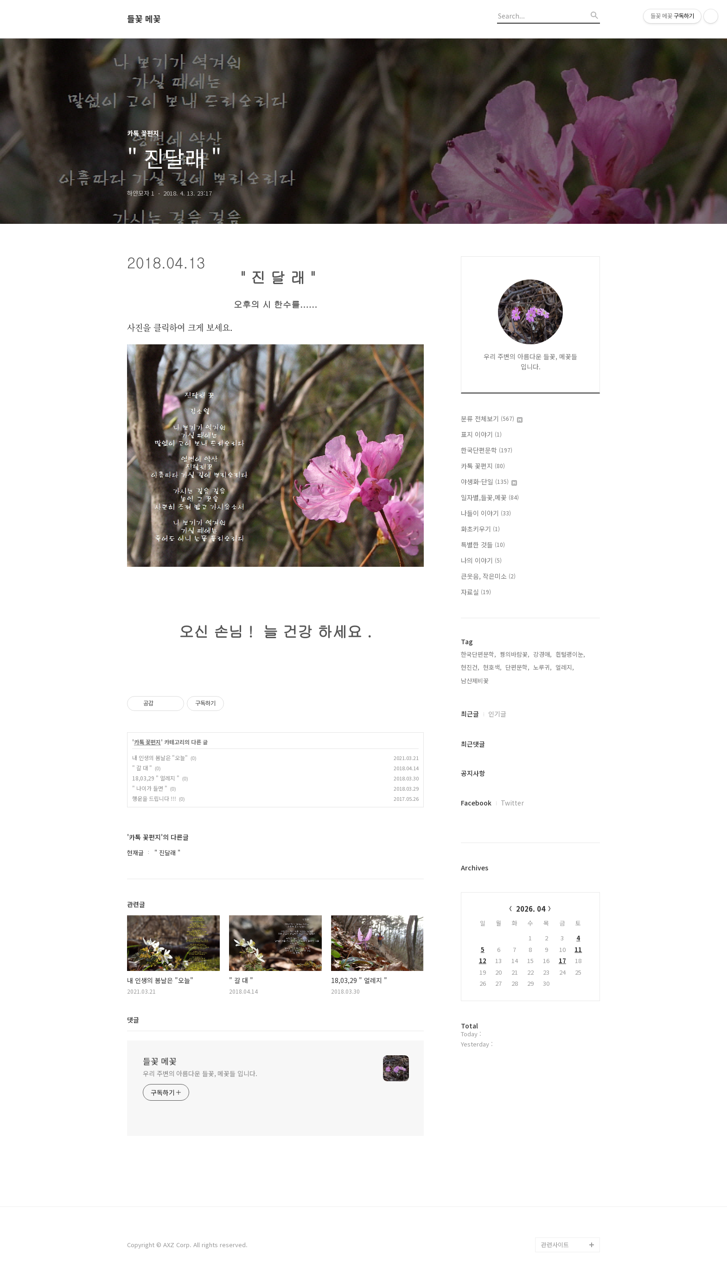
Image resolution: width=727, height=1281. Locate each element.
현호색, (492, 667)
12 (482, 960)
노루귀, (542, 667)
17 (562, 960)
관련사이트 (555, 1244)
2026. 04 (530, 908)
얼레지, (564, 667)
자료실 (476, 591)
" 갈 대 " (142, 768)
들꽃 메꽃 (144, 19)
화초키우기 (480, 528)
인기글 (497, 713)
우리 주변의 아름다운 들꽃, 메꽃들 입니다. (200, 1073)
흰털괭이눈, (570, 654)
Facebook (476, 802)
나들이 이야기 (486, 513)
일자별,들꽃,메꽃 (490, 497)
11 (578, 949)
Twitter (512, 802)
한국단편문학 (486, 450)
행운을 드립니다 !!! (154, 798)
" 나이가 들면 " (149, 788)
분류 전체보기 (492, 418)
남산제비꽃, (476, 680)
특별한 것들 (483, 544)
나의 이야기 (481, 560)
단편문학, (517, 667)
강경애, (542, 654)
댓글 (133, 1019)
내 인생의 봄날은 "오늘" (160, 757)
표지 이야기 (481, 434)
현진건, (470, 667)
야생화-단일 (489, 481)
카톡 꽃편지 (147, 742)
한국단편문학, (478, 654)
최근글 (470, 713)
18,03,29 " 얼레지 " (155, 778)
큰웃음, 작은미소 (488, 576)
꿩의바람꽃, (514, 654)
